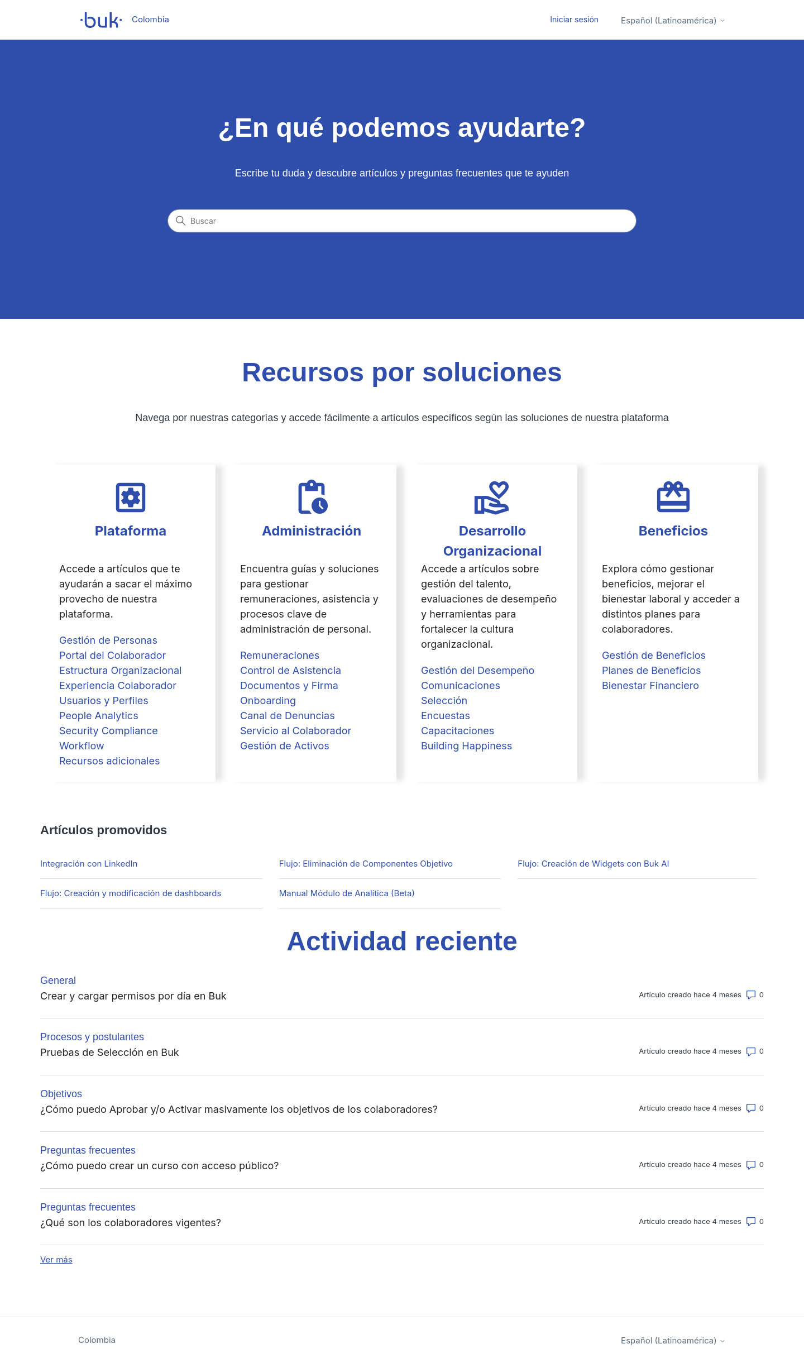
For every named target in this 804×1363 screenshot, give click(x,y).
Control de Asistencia (290, 670)
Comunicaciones (460, 685)
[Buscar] (402, 221)
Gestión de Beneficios (654, 655)
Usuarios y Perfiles (104, 700)
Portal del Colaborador (112, 655)
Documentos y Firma (289, 685)
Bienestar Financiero (650, 685)
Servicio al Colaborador (295, 731)
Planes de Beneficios (651, 670)
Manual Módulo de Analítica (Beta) (347, 893)
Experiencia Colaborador (117, 685)
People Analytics (98, 715)
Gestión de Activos (284, 746)
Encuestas (445, 715)
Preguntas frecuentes (88, 1150)
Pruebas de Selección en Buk (109, 1052)
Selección (444, 700)
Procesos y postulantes (92, 1036)
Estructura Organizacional (120, 670)
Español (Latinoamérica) (673, 20)
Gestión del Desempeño (477, 670)
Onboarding (268, 700)
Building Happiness (466, 746)
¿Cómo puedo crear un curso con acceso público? (159, 1165)
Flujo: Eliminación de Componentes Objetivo (366, 863)
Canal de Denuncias (287, 715)
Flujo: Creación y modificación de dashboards (130, 893)
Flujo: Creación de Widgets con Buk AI (593, 863)
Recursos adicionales (109, 761)
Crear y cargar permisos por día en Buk (133, 996)
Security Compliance (108, 731)
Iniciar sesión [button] (574, 19)
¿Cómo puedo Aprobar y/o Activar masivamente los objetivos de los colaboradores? (239, 1109)
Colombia (97, 1340)
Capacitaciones (457, 731)
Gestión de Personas (108, 640)
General (58, 980)
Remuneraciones (279, 655)
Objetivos (61, 1093)
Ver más (56, 1259)
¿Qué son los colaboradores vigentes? (130, 1222)
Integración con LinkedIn (88, 863)
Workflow (81, 746)
